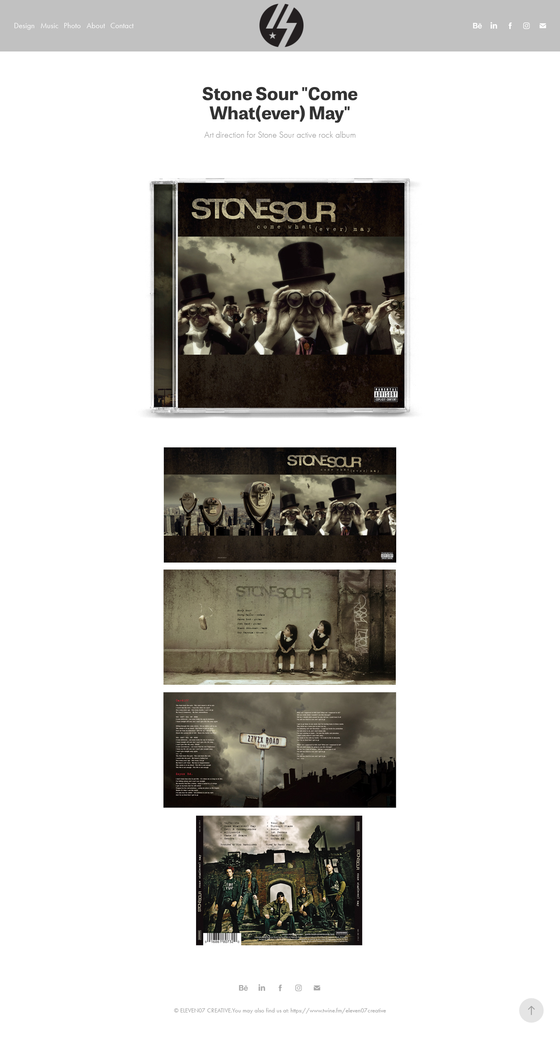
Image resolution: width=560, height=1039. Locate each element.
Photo (72, 25)
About (96, 25)
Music (49, 25)
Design (24, 25)
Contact (122, 25)
